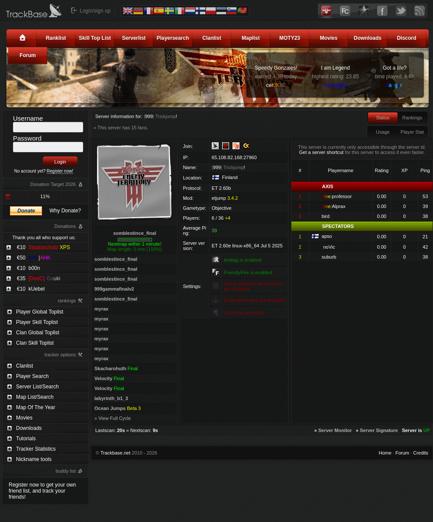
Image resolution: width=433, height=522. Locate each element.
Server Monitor (335, 430)
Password (27, 138)
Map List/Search (35, 397)
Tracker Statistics (36, 449)
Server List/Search (37, 387)
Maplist (250, 38)
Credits (420, 452)
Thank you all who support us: (43, 237)
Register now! (60, 171)
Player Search (32, 376)
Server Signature (379, 430)
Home (385, 452)
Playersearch (173, 38)
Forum (27, 55)
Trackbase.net (115, 452)
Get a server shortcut (321, 152)
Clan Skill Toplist (35, 343)
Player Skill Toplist (37, 322)
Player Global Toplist (39, 312)
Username (28, 118)
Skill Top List (95, 38)
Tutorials (26, 439)
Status (382, 117)
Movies (329, 38)
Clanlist (211, 38)
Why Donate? (65, 211)
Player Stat (412, 132)
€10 (43, 247)
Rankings (412, 117)
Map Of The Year (35, 407)
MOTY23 (289, 38)
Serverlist (134, 38)
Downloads (367, 38)
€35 (38, 278)
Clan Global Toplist (37, 333)
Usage (383, 132)
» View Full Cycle (112, 418)
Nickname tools (34, 459)
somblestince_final (134, 233)
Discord (407, 38)
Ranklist (56, 38)
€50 (34, 258)
